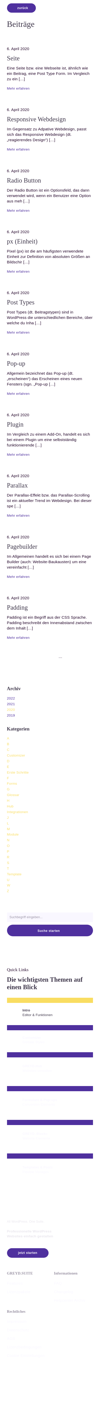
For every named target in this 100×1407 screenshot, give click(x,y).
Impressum (17, 1321)
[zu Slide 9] (67, 657)
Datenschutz (18, 1330)
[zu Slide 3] (42, 657)
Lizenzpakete (19, 1292)
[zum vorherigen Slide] (28, 656)
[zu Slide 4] (48, 657)
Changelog (63, 1292)
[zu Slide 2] (37, 657)
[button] (91, 1203)
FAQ (58, 1283)
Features (15, 1283)
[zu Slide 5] (53, 657)
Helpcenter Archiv (69, 1300)
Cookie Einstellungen (26, 1355)
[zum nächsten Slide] (71, 656)
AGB (11, 1338)
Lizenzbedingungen (24, 1347)
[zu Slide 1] (32, 657)
